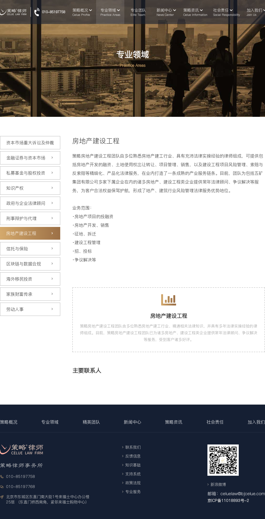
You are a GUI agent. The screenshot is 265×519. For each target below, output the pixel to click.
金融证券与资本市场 (29, 158)
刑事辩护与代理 (29, 218)
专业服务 (133, 491)
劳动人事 (29, 309)
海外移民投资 (29, 279)
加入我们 (256, 422)
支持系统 (133, 473)
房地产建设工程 (29, 233)
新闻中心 (132, 422)
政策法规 (133, 482)
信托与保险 (29, 249)
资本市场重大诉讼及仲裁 (30, 143)
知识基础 (133, 465)
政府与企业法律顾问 (29, 203)
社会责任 (215, 422)
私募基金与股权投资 (29, 173)
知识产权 (29, 188)
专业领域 (50, 422)
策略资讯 (173, 422)
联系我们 (133, 447)
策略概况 (8, 422)
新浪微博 (218, 484)
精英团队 (91, 422)
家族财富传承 (29, 294)
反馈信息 (133, 456)
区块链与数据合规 (29, 264)
